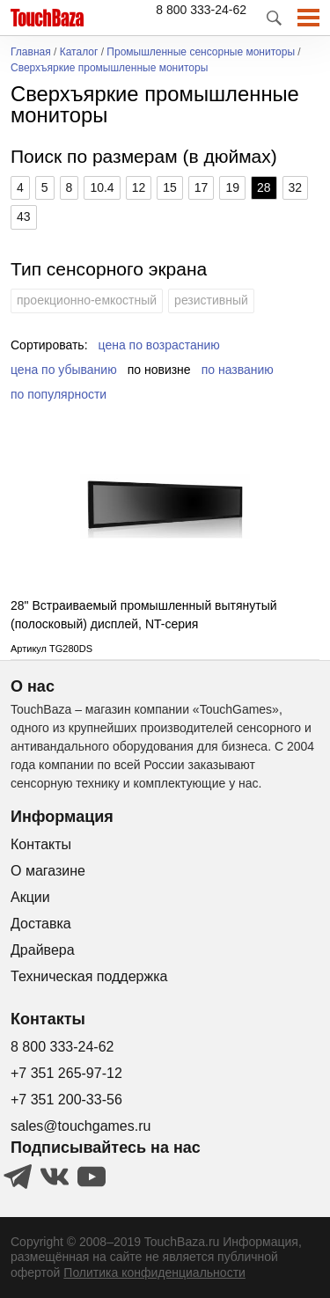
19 (232, 187)
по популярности (58, 394)
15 (170, 187)
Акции (30, 897)
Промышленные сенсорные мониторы (200, 52)
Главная (31, 52)
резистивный (211, 300)
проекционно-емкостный (87, 300)
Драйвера (43, 949)
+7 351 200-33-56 (66, 1099)
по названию (238, 370)
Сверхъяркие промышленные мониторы (109, 68)
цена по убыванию (64, 370)
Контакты (41, 844)
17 (201, 187)
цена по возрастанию (159, 345)
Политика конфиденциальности (154, 1272)
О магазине (48, 870)
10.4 (102, 187)
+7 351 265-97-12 (66, 1073)
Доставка (41, 923)
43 (24, 216)
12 (139, 187)
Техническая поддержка (89, 976)
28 (264, 187)
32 (296, 187)
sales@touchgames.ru (80, 1125)
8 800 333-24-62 (201, 10)
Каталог (79, 52)
